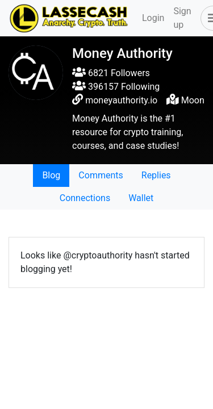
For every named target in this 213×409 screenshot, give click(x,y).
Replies (156, 175)
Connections (85, 198)
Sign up (182, 18)
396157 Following (116, 86)
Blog (51, 175)
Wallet (140, 198)
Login (153, 17)
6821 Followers (111, 73)
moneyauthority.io (121, 100)
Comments (100, 175)
